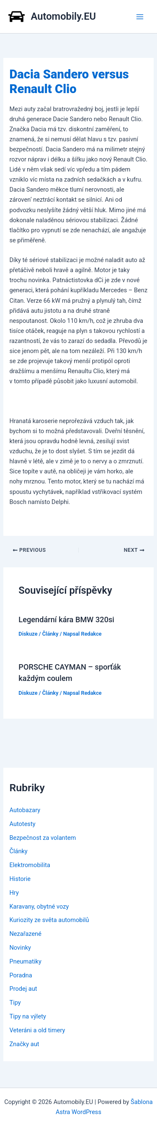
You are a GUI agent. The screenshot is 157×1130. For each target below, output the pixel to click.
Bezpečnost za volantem (42, 838)
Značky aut (24, 1044)
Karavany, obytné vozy (39, 906)
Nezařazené (25, 934)
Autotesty (22, 824)
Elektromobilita (29, 865)
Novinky (20, 947)
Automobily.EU (63, 16)
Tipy (15, 1002)
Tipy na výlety (27, 1016)
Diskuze (27, 634)
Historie (20, 879)
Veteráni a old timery (37, 1030)
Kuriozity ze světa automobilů (49, 920)
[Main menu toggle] (140, 17)
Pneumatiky (25, 961)
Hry (13, 892)
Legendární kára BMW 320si (66, 619)
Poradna (20, 975)
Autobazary (24, 810)
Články (50, 634)
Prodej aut (23, 988)
